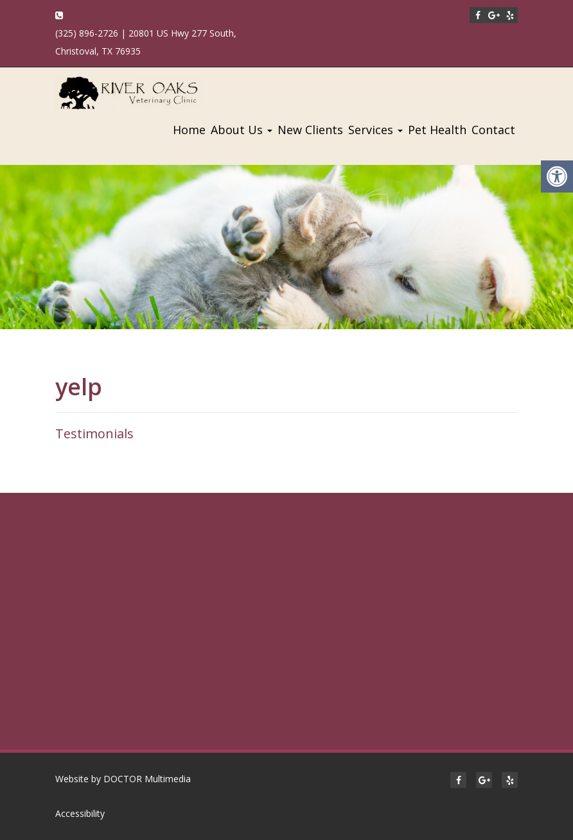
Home (189, 129)
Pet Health (437, 129)
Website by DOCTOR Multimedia (123, 779)
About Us (241, 129)
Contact (493, 129)
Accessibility (80, 813)
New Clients (310, 129)
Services (375, 129)
